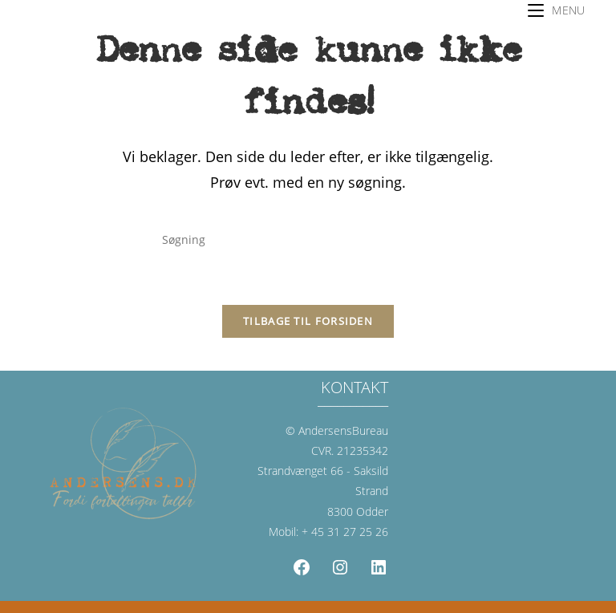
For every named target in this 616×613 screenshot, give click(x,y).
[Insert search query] (308, 240)
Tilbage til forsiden (308, 321)
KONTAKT (354, 387)
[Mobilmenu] (557, 10)
